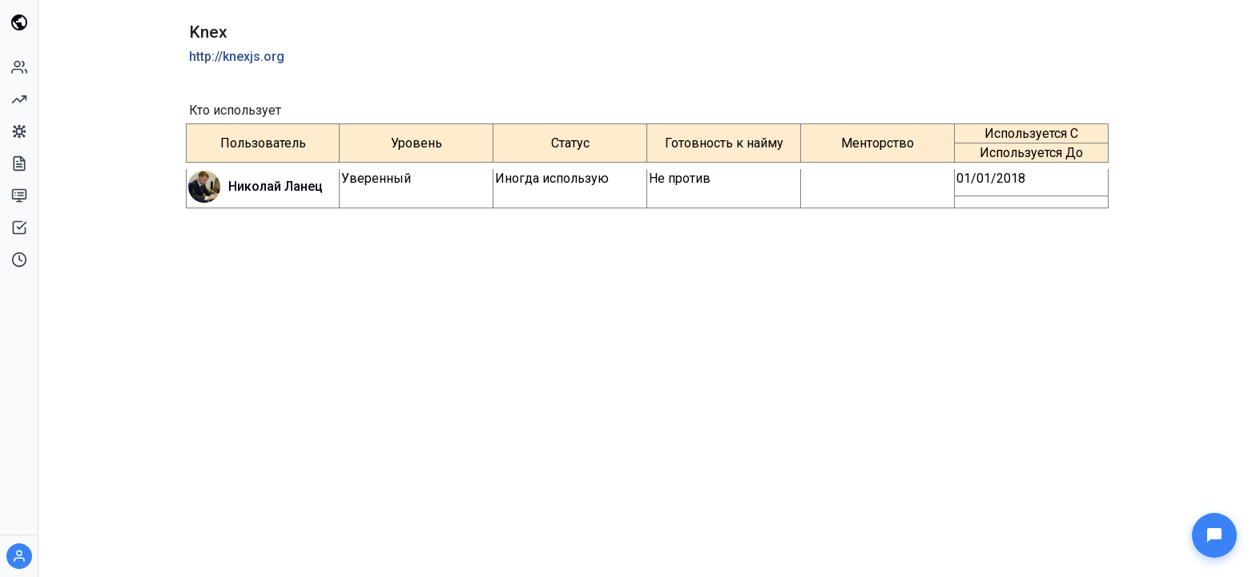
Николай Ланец (275, 186)
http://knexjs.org (236, 56)
